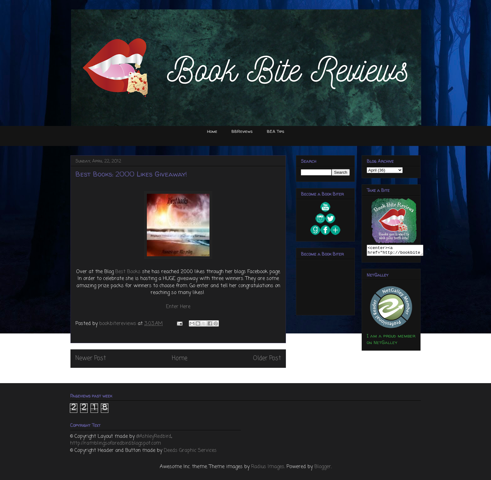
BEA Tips (275, 131)
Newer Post (90, 358)
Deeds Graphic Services (190, 450)
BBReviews (242, 131)
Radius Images (267, 467)
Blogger (322, 467)
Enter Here (178, 307)
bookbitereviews (118, 324)
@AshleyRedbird (153, 436)
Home (212, 131)
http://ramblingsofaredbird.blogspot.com (115, 443)
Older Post (267, 358)
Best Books (128, 272)
